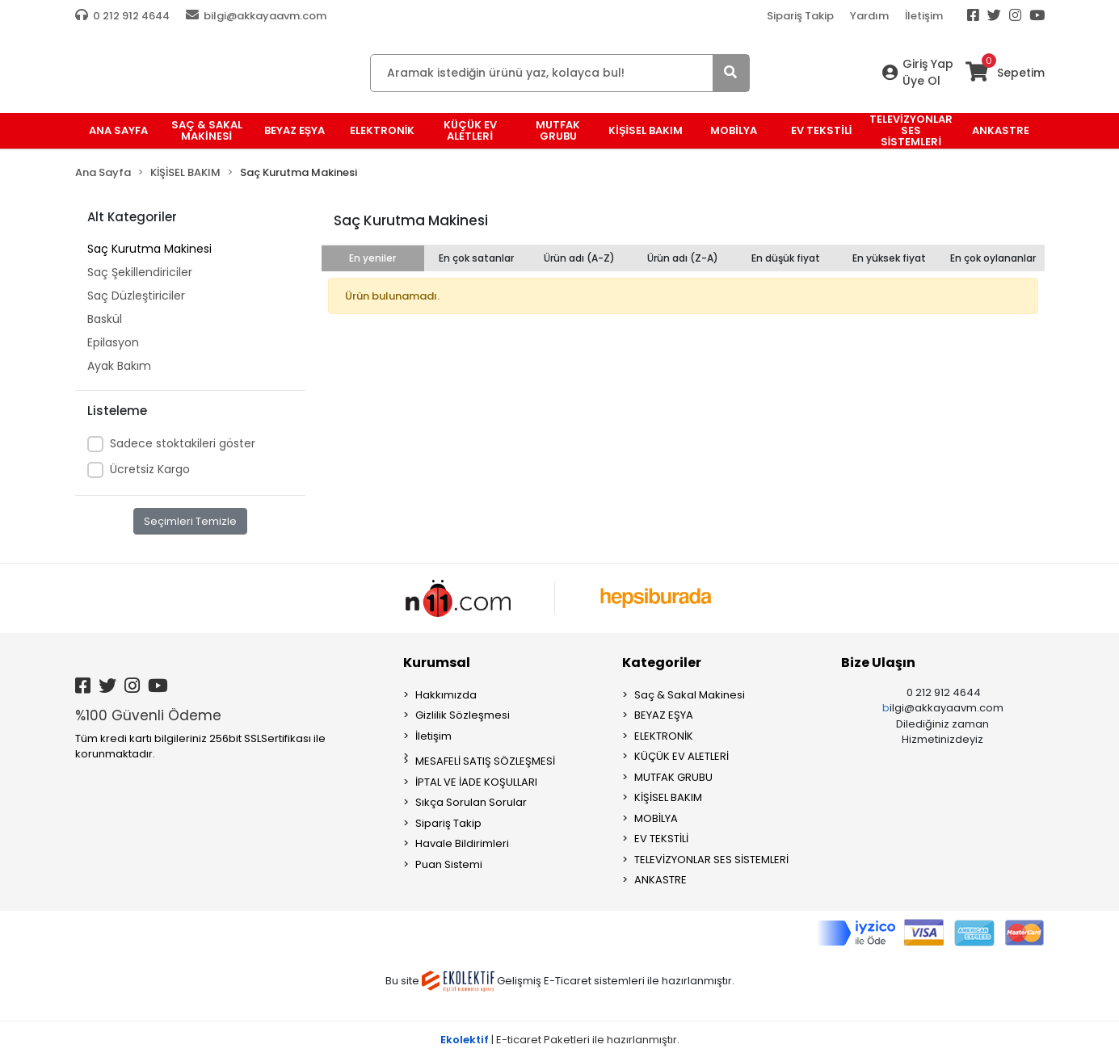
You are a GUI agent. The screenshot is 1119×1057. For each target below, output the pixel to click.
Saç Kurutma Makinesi (149, 249)
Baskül (104, 319)
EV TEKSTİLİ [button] (821, 130)
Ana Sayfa (118, 130)
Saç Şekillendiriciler (139, 272)
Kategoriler (661, 662)
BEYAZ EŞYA (663, 715)
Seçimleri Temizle (190, 521)
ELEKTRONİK (663, 736)
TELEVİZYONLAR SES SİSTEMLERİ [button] (911, 131)
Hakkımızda (446, 695)
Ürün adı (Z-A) (682, 258)
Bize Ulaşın (878, 662)
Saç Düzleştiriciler (136, 295)
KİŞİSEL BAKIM (668, 797)
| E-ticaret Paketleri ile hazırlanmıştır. (559, 1039)
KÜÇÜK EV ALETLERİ (681, 756)
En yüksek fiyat (889, 258)
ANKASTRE (660, 879)
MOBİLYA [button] (733, 130)
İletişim (924, 15)
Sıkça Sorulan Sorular (471, 802)
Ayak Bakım (119, 366)
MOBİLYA (656, 818)
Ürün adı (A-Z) (579, 258)
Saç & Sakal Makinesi (689, 695)
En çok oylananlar (993, 258)
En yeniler (372, 258)
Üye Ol (921, 81)
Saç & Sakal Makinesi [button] (206, 130)
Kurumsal (436, 662)
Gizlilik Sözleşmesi (462, 715)
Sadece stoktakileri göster (182, 443)
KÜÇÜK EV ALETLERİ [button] (470, 130)
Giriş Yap (927, 64)
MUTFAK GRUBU (673, 777)
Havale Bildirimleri (462, 843)
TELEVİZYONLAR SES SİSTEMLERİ (711, 859)
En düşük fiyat (785, 258)
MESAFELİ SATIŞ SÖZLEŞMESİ (485, 761)
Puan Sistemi (448, 864)
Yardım (869, 15)
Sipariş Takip (800, 15)
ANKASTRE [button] (1000, 130)
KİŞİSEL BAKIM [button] (645, 130)
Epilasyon (113, 342)
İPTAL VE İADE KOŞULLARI (476, 782)
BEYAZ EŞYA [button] (295, 130)
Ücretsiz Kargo (150, 469)
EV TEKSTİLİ (661, 838)
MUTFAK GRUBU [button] (558, 130)
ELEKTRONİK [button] (382, 130)
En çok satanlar (476, 258)
